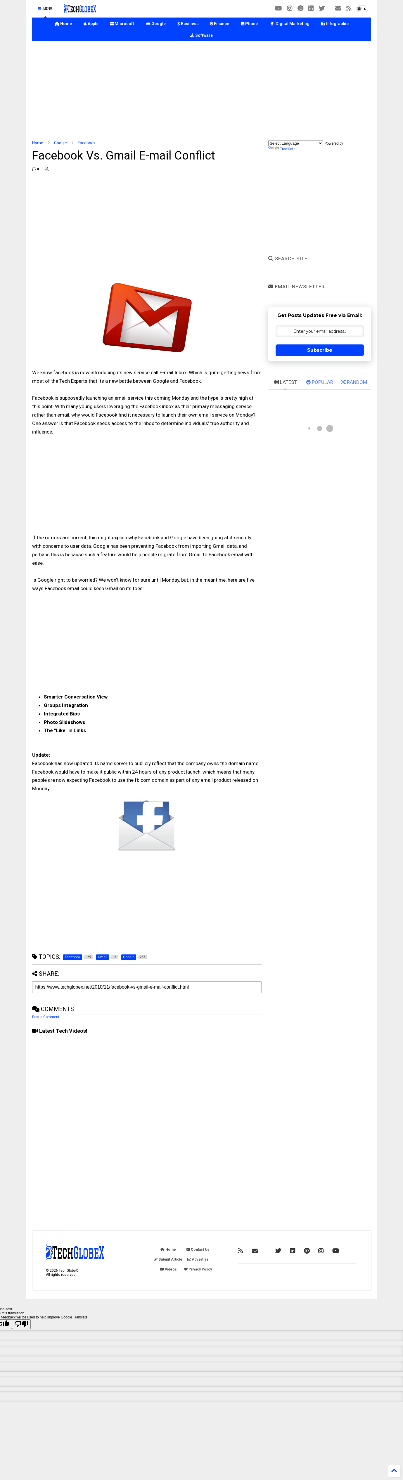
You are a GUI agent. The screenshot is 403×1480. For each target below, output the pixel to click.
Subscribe (319, 350)
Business (188, 23)
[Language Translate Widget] (295, 143)
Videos (168, 1269)
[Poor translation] (21, 1324)
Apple (91, 23)
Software (201, 35)
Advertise (198, 1259)
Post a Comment (45, 1017)
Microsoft (122, 23)
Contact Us (197, 1249)
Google (156, 23)
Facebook (87, 143)
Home (63, 23)
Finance (219, 23)
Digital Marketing (289, 23)
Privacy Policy (198, 1269)
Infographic (335, 23)
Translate (281, 149)
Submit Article (168, 1259)
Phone (249, 23)
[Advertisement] (201, 91)
